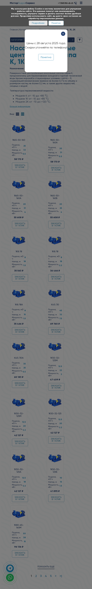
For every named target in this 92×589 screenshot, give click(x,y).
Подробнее (38, 23)
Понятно (56, 23)
